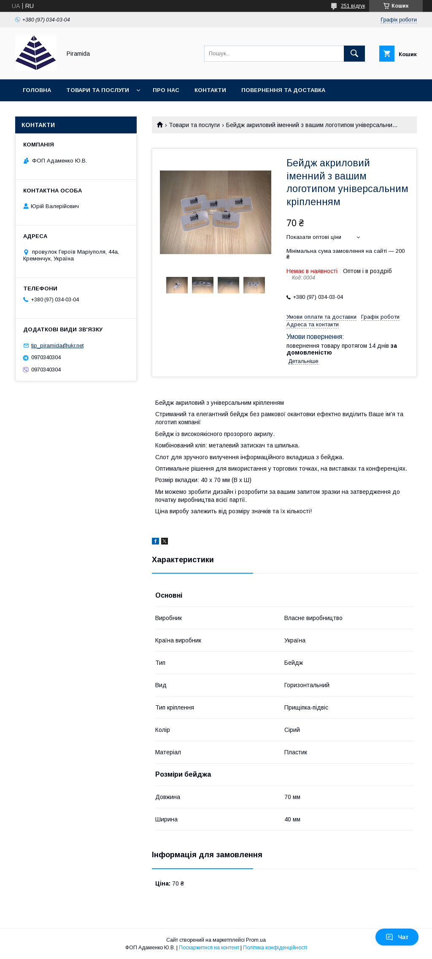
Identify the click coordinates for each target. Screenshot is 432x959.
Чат (397, 937)
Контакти (210, 90)
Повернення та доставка (283, 90)
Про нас (166, 90)
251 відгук (353, 6)
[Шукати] (354, 54)
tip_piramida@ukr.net (57, 345)
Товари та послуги (97, 90)
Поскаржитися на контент (209, 948)
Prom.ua (256, 940)
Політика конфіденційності (275, 948)
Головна (37, 90)
